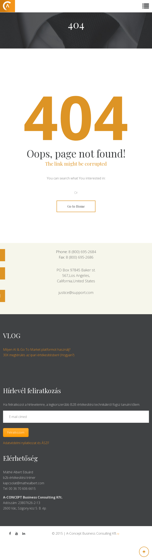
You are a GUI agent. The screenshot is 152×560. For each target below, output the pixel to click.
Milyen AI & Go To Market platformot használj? (36, 349)
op (118, 533)
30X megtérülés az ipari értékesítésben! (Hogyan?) (38, 355)
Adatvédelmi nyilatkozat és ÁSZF (26, 443)
